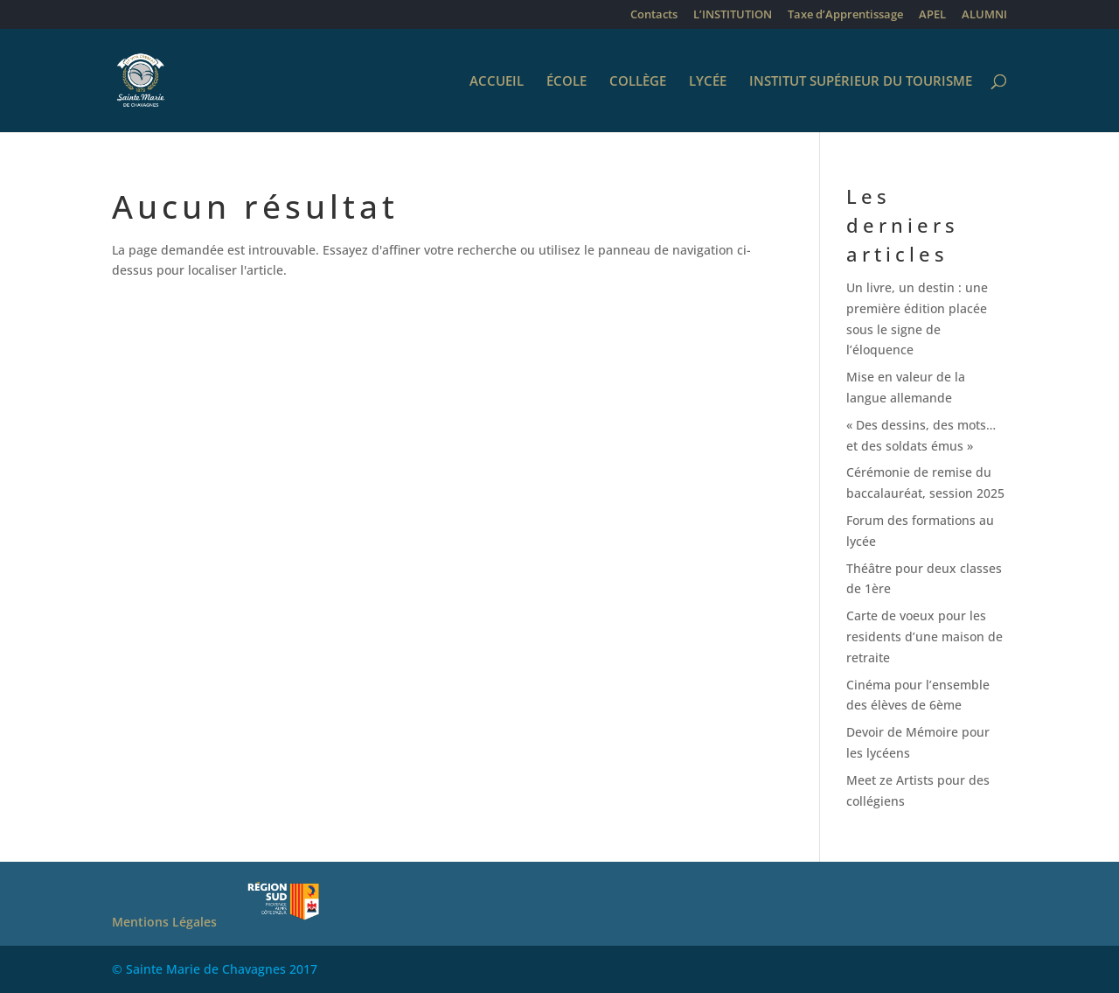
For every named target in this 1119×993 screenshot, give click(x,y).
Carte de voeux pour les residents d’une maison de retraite (924, 636)
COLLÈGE (637, 81)
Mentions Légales (164, 921)
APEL (932, 15)
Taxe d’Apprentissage (845, 15)
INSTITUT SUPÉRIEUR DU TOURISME (860, 81)
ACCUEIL (496, 81)
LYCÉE (707, 81)
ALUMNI (984, 15)
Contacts (654, 15)
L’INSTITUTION (732, 15)
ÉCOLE (566, 81)
